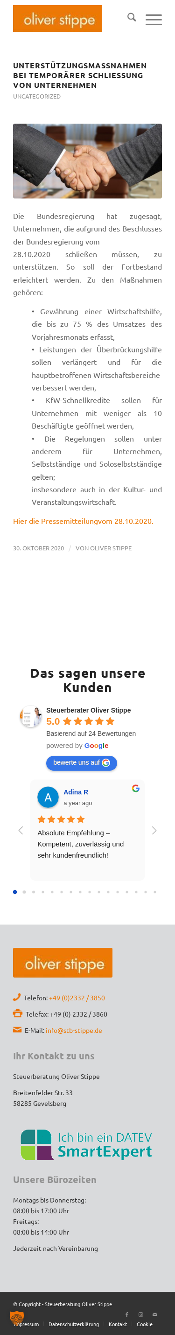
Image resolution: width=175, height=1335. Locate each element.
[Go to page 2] (33, 892)
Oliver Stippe (111, 548)
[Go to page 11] (118, 892)
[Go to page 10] (108, 892)
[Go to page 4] (52, 892)
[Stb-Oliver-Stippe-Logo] (57, 18)
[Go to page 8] (90, 892)
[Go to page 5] (62, 892)
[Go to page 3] (43, 892)
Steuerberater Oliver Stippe (88, 710)
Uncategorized (37, 96)
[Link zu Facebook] (127, 1314)
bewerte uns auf (81, 763)
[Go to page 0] (15, 892)
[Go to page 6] (71, 892)
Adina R (75, 792)
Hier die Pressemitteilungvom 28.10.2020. (83, 520)
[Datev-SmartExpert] (87, 1144)
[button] (17, 1318)
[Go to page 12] (127, 892)
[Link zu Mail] (155, 1314)
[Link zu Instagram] (141, 1314)
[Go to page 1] (24, 892)
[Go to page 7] (80, 892)
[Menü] (149, 18)
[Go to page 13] (136, 892)
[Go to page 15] (155, 892)
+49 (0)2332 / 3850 (77, 997)
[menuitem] (127, 18)
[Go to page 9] (99, 892)
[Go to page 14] (146, 892)
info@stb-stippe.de (74, 1030)
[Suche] (127, 18)
